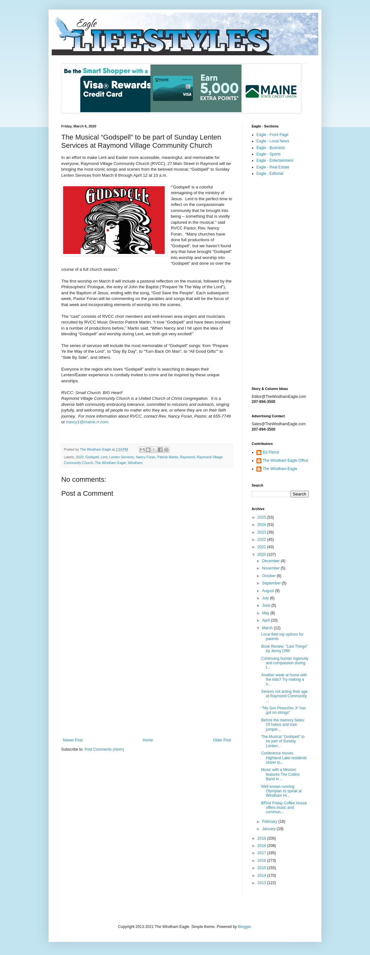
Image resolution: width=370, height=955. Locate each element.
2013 (262, 883)
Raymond (187, 457)
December (271, 561)
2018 (262, 845)
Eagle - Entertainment (274, 160)
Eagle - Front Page (272, 135)
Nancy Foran (145, 457)
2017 (262, 853)
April (266, 620)
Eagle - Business (270, 148)
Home (148, 740)
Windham (135, 463)
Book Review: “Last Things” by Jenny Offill (284, 648)
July (266, 598)
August (268, 591)
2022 (262, 539)
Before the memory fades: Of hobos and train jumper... (283, 725)
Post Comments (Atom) (104, 749)
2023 (262, 532)
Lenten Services (121, 457)
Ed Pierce (271, 452)
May (266, 613)
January (269, 829)
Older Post (222, 740)
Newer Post (73, 740)
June (266, 605)
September (272, 583)
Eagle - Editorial (269, 173)
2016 (262, 860)
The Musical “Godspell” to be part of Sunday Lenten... (283, 741)
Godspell (92, 457)
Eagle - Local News (272, 141)
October (269, 576)
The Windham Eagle (110, 463)
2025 (262, 517)
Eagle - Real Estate (272, 167)
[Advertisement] (147, 685)
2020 (79, 457)
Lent (104, 457)
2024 (262, 524)
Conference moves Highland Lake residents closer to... (284, 758)
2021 (262, 547)
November (271, 568)
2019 (262, 838)
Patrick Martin (167, 457)
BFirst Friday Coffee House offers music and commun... (284, 808)
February (270, 821)
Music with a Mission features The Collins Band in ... (280, 774)
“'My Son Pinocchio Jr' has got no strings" (283, 710)
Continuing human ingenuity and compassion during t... (284, 663)
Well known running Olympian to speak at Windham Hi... (281, 791)
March (268, 628)
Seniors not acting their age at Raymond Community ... (284, 696)
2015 (262, 868)
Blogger (244, 926)
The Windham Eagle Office (285, 460)
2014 (262, 875)
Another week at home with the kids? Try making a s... (284, 679)
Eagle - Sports (268, 154)
